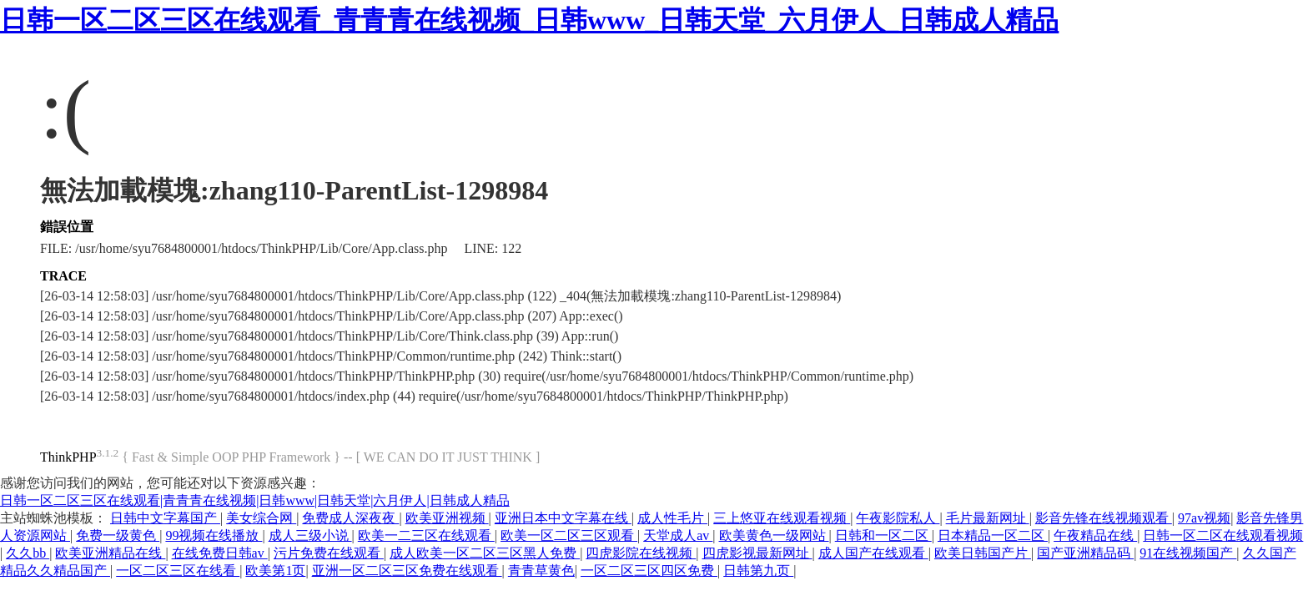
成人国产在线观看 (873, 553)
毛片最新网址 (987, 518)
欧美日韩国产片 (982, 553)
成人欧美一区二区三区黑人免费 (485, 553)
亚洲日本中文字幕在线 (563, 518)
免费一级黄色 (117, 535)
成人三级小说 (310, 535)
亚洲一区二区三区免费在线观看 (407, 570)
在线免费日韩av (220, 553)
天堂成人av (677, 535)
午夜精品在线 (1095, 535)
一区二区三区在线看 (177, 570)
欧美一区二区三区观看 (569, 535)
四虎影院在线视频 (641, 553)
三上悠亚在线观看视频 (781, 518)
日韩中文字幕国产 (165, 518)
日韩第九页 (758, 570)
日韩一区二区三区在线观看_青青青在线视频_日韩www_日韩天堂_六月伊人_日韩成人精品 (529, 20)
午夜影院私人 (897, 518)
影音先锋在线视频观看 (1103, 518)
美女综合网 (261, 518)
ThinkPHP (68, 457)
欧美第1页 (275, 570)
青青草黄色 (541, 570)
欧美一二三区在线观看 (426, 535)
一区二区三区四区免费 (649, 570)
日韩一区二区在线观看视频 (1223, 535)
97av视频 (1204, 518)
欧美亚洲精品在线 (110, 553)
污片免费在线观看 (329, 553)
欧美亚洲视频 (447, 518)
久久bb (27, 553)
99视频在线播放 (213, 535)
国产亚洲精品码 (1085, 553)
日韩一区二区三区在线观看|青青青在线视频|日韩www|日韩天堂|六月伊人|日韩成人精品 (255, 500)
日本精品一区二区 (993, 535)
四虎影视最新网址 (757, 553)
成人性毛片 (672, 518)
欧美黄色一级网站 (774, 535)
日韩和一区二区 (883, 535)
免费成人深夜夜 (350, 518)
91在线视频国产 (1187, 553)
